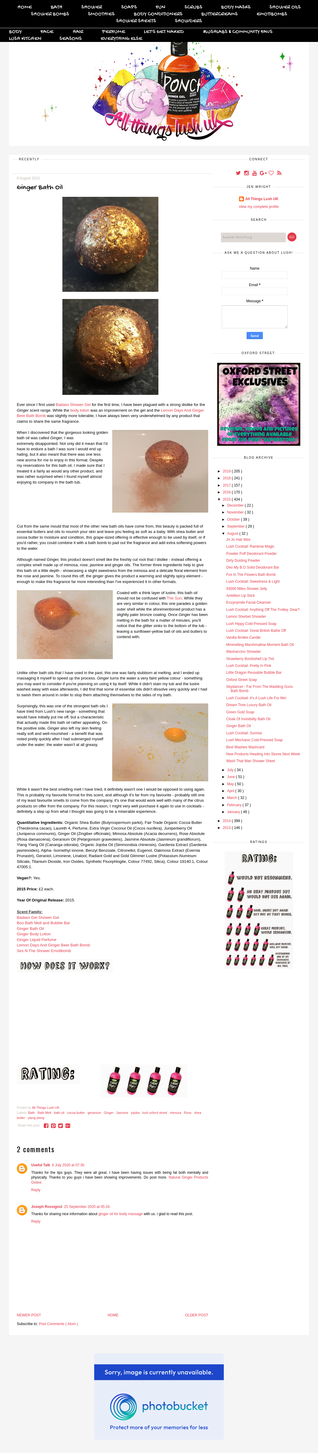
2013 (227, 828)
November (236, 512)
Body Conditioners (158, 14)
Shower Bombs (50, 14)
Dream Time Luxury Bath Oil (249, 705)
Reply (35, 1190)
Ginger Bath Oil (30, 928)
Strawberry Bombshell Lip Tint (250, 659)
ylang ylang (36, 1118)
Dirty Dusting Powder (243, 560)
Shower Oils (285, 7)
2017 (227, 485)
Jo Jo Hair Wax (238, 539)
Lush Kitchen (25, 39)
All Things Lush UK (261, 199)
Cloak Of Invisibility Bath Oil (248, 719)
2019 (227, 471)
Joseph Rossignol (46, 1207)
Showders (188, 21)
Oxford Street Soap (241, 680)
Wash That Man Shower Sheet (250, 761)
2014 (227, 821)
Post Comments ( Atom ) (58, 1324)
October (234, 519)
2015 (227, 499)
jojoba (136, 1112)
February (234, 805)
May (231, 784)
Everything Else (121, 39)
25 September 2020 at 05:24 (87, 1207)
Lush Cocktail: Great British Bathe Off (256, 631)
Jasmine (122, 1112)
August (233, 533)
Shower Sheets (136, 21)
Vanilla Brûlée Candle (243, 637)
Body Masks (235, 7)
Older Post (196, 1315)
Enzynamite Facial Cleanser (248, 602)
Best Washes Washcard (245, 747)
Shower (91, 7)
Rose (188, 1112)
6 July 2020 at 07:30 (68, 1165)
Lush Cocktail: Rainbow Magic (250, 546)
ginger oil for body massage (120, 1214)
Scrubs (193, 7)
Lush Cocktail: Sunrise (244, 733)
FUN (160, 7)
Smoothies (101, 14)
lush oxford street (155, 1112)
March (232, 798)
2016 (227, 492)
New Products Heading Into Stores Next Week (263, 754)
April (231, 791)
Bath (56, 7)
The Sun (174, 598)
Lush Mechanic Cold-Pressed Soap (254, 740)
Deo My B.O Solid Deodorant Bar (252, 567)
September (236, 526)
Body (15, 32)
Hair (78, 32)
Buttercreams (219, 14)
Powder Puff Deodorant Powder (251, 554)
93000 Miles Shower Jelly (246, 589)
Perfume (113, 32)
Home (24, 7)
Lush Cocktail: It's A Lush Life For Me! (256, 698)
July (231, 770)
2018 (227, 478)
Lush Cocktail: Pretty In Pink (248, 666)
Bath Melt (45, 1112)
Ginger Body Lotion (34, 934)
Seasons (70, 39)
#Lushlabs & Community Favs (237, 32)
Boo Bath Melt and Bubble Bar (43, 923)
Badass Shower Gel (73, 404)
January (234, 812)
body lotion (79, 410)
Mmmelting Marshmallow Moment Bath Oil (260, 645)
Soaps (129, 7)
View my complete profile (259, 207)
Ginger (109, 1112)
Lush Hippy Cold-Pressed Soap (251, 624)
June (231, 777)
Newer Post (29, 1315)
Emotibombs (271, 14)
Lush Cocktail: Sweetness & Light (253, 581)
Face (46, 32)
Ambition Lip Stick (240, 595)
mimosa (176, 1112)
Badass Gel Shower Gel (38, 917)
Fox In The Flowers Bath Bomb (251, 575)
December (236, 505)
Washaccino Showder (243, 652)
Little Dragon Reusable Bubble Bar (254, 672)
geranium (95, 1112)
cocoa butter (76, 1112)
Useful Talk (40, 1165)
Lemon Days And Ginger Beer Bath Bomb (53, 945)
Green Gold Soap (240, 712)
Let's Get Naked (164, 32)
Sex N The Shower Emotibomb (44, 950)
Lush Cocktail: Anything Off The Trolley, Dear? (263, 610)
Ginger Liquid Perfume (36, 939)
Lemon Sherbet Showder (246, 616)
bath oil (59, 1112)
